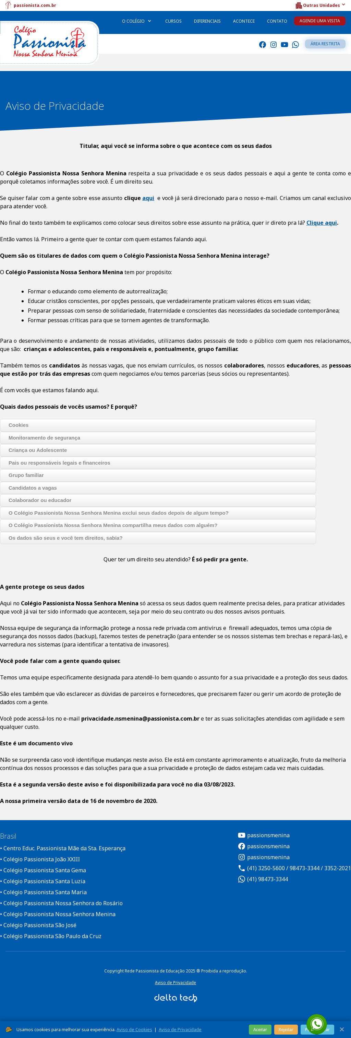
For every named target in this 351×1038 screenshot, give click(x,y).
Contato (277, 21)
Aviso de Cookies (134, 1029)
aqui (148, 198)
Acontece (244, 21)
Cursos (173, 21)
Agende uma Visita (320, 21)
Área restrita (325, 44)
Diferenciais (207, 21)
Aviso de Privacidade (175, 982)
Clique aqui (321, 222)
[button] (320, 5)
